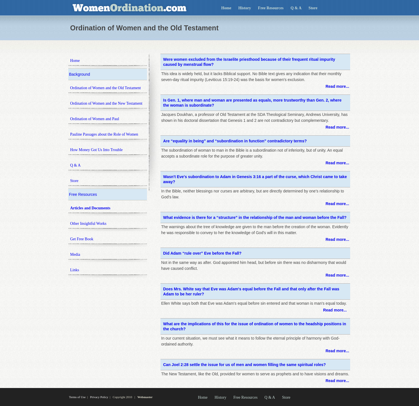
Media (75, 254)
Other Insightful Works (88, 223)
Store (313, 8)
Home (226, 8)
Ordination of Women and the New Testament (106, 103)
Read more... (337, 86)
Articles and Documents (90, 208)
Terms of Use (77, 397)
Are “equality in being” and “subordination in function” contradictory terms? (235, 141)
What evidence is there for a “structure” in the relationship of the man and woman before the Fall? (255, 217)
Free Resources (271, 8)
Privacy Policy (99, 397)
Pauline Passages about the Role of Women (104, 134)
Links (74, 270)
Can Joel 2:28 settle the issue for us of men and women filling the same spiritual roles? (244, 364)
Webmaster (145, 397)
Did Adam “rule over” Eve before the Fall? (202, 253)
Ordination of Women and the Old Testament (105, 88)
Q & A (296, 8)
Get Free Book (81, 239)
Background (79, 74)
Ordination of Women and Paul (94, 119)
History (244, 8)
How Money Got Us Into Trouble (96, 150)
